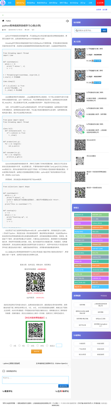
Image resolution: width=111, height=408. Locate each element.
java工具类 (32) (80, 282)
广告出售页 (82, 349)
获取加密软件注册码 (24, 403)
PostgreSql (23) (80, 236)
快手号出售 (82, 325)
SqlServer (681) (97, 227)
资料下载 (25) (79, 278)
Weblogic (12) (79, 240)
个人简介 (55, 403)
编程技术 (20, 3)
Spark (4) (95, 261)
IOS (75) (95, 253)
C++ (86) (95, 219)
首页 (9, 3)
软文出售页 (82, 354)
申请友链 (104, 296)
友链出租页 (100, 349)
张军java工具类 (100, 319)
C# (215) (78, 223)
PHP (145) (95, 265)
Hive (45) (78, 257)
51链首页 (82, 343)
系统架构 (31, 3)
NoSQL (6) (78, 274)
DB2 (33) (95, 232)
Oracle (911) (79, 227)
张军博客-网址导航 (82, 319)
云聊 (90, 3)
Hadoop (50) (96, 257)
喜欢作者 (36, 351)
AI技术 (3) (95, 287)
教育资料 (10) (97, 215)
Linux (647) (78, 244)
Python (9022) (97, 223)
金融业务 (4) (79, 215)
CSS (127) (95, 274)
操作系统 (53, 3)
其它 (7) (95, 282)
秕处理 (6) (78, 287)
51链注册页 (100, 343)
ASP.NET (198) (97, 248)
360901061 (55, 405)
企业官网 (100, 3)
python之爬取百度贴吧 (12, 363)
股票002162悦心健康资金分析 (82, 312)
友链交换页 (100, 354)
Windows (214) (97, 240)
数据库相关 (42, 3)
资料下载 (64, 3)
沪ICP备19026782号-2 (85, 403)
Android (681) (79, 253)
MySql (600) (79, 232)
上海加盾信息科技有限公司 (100, 305)
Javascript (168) (97, 270)
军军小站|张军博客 (9, 403)
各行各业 (74, 3)
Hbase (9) (78, 261)
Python (8, 21)
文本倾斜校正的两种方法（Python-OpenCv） (52, 363)
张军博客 (82, 305)
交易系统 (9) (96, 278)
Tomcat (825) (96, 236)
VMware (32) (96, 244)
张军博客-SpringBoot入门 (100, 325)
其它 (82, 3)
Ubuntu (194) (79, 248)
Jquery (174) (79, 270)
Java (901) (78, 219)
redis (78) (78, 265)
